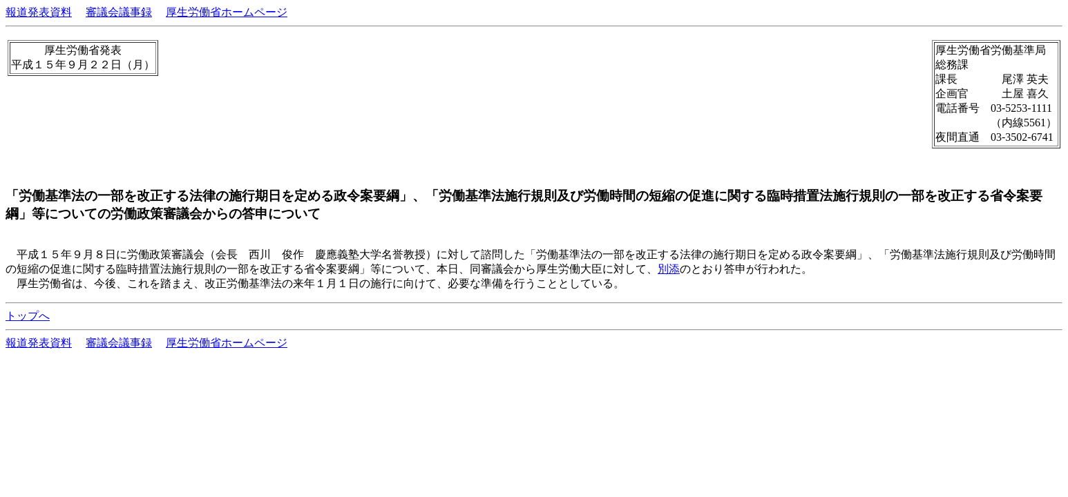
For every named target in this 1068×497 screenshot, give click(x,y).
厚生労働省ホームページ (226, 12)
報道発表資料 (39, 12)
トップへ (28, 316)
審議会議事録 (119, 12)
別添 (669, 269)
